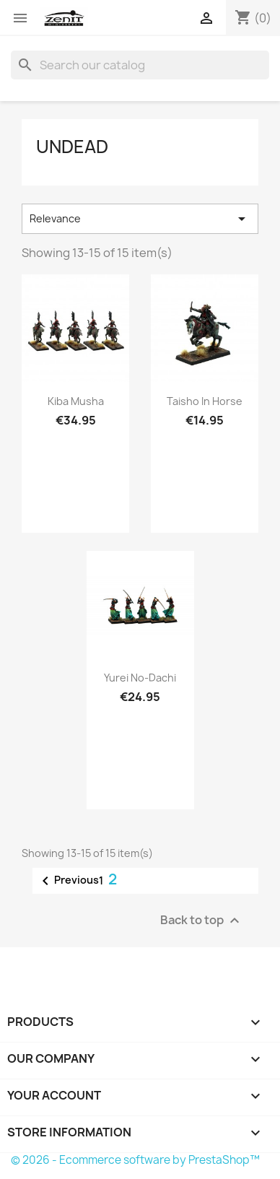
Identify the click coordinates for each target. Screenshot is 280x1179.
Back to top (201, 921)
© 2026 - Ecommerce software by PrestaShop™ (135, 1159)
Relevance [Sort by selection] (140, 218)
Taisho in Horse (204, 401)
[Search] (140, 65)
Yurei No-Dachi (140, 677)
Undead (72, 146)
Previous (68, 880)
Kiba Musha (76, 401)
